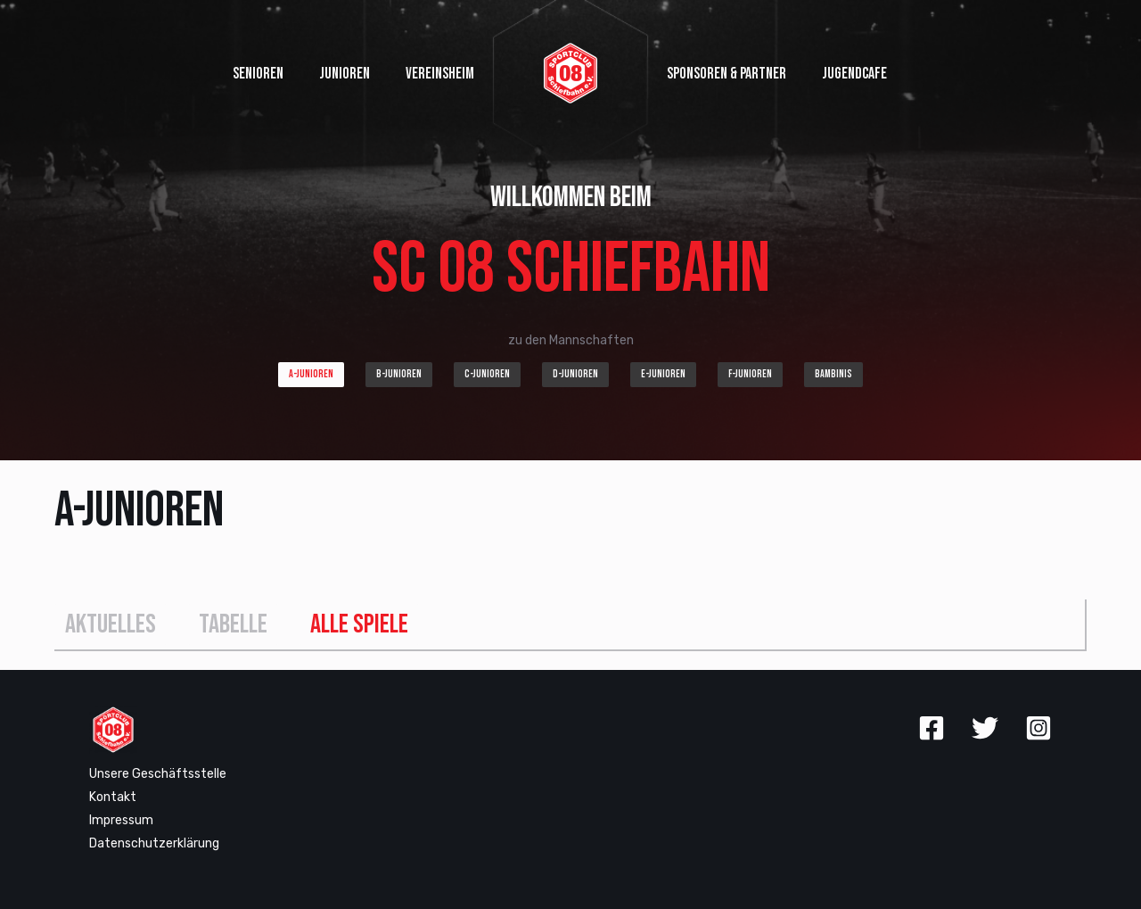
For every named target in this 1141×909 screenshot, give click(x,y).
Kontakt (112, 797)
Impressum (121, 820)
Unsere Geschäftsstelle (157, 773)
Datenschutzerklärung (154, 843)
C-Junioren (487, 374)
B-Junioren (399, 374)
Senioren (258, 73)
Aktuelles (110, 624)
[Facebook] (931, 728)
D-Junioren (575, 374)
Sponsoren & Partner (726, 73)
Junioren (344, 73)
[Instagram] (1038, 728)
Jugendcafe (854, 73)
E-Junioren (663, 374)
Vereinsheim (440, 73)
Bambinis (833, 374)
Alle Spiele (359, 624)
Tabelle (233, 624)
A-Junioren (311, 374)
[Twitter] (985, 728)
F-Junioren (750, 374)
